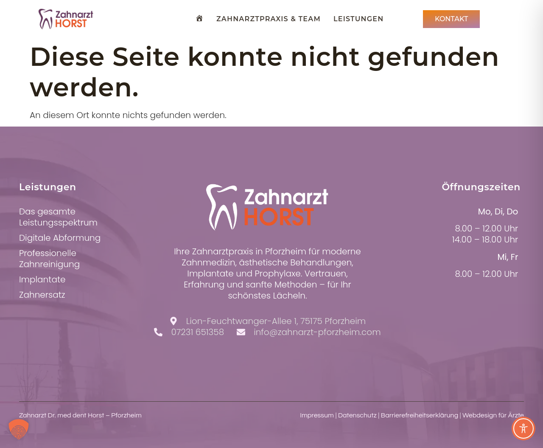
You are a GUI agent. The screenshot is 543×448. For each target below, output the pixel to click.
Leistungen (358, 19)
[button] (18, 429)
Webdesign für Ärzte (493, 415)
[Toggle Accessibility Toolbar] (523, 428)
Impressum (317, 415)
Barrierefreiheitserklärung (420, 415)
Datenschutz (357, 415)
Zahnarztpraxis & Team (268, 19)
